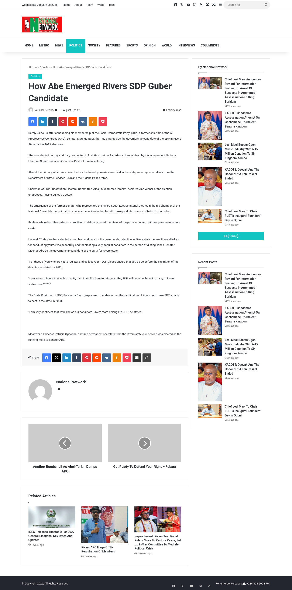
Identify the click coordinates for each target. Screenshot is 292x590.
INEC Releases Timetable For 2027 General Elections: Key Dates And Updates (51, 534)
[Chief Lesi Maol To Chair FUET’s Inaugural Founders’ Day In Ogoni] (210, 216)
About (78, 4)
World (100, 4)
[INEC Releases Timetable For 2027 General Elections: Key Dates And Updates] (51, 516)
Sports (132, 45)
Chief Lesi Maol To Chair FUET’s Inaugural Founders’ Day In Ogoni (243, 216)
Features (113, 45)
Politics (75, 45)
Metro (44, 45)
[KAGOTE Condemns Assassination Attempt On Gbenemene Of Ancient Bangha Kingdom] (210, 125)
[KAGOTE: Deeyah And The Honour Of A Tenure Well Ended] (210, 186)
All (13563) (231, 236)
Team (89, 4)
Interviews (186, 45)
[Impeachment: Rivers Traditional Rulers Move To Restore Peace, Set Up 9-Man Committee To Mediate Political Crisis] (157, 518)
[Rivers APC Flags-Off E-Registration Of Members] (104, 523)
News (59, 45)
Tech (112, 4)
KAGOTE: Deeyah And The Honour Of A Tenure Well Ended (242, 174)
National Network (46, 110)
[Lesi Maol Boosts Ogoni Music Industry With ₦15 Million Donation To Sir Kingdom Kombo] (210, 151)
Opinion (150, 45)
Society (94, 45)
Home (66, 4)
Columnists (210, 45)
